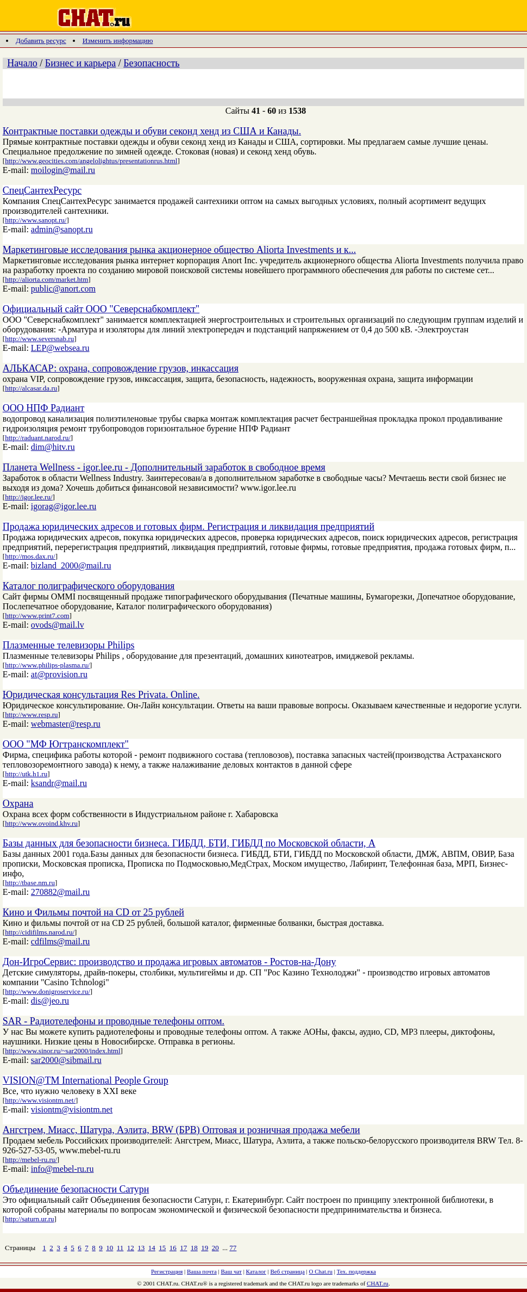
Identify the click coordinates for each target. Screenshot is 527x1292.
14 (151, 1248)
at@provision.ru (59, 674)
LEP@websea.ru (60, 348)
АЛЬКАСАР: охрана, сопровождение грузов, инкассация (121, 368)
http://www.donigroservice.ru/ (47, 991)
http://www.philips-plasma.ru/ (47, 665)
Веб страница (288, 1271)
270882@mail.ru (60, 892)
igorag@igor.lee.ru (63, 506)
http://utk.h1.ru (26, 774)
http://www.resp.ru (31, 714)
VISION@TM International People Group (85, 1080)
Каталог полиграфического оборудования (89, 585)
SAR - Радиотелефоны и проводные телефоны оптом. (113, 1021)
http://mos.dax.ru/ (30, 556)
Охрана (18, 803)
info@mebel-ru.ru (62, 1168)
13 (141, 1248)
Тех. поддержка (356, 1271)
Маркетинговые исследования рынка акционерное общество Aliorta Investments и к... (179, 249)
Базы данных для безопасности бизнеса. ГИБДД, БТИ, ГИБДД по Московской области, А (189, 843)
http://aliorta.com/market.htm (46, 279)
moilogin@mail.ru (63, 170)
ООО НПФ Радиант (44, 408)
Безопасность (151, 63)
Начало (22, 63)
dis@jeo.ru (50, 1000)
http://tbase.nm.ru (30, 883)
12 (130, 1248)
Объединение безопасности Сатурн (76, 1189)
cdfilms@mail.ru (60, 941)
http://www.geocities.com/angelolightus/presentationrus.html (91, 161)
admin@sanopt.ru (62, 229)
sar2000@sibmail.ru (66, 1060)
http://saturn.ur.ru (29, 1219)
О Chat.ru (320, 1271)
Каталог (256, 1271)
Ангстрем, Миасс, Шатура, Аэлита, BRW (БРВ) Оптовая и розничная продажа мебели (181, 1129)
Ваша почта (202, 1271)
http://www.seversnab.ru (39, 339)
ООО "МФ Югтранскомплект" (66, 744)
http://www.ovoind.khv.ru (41, 823)
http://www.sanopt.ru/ (35, 220)
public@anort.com (63, 288)
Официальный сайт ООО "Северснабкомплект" (101, 309)
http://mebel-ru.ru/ (31, 1159)
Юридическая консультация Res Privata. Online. (101, 694)
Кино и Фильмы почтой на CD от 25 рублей (93, 912)
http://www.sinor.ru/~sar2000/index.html (62, 1051)
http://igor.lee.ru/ (28, 497)
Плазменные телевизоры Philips (69, 645)
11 (120, 1248)
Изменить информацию (118, 40)
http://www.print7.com (37, 615)
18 (194, 1248)
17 (183, 1248)
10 (109, 1248)
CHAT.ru (377, 1283)
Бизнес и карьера (80, 63)
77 (232, 1248)
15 (162, 1248)
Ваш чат (231, 1271)
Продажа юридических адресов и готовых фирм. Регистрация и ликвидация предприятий (188, 526)
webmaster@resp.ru (66, 723)
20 (215, 1248)
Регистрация (167, 1271)
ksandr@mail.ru (59, 783)
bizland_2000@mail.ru (71, 565)
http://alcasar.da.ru (31, 388)
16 (173, 1248)
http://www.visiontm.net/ (40, 1100)
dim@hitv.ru (53, 447)
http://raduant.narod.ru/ (38, 438)
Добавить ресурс (41, 40)
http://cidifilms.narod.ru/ (39, 932)
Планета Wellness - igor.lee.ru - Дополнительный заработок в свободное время (164, 467)
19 (204, 1248)
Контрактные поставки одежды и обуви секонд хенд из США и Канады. (152, 131)
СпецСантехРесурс (42, 190)
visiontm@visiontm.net (71, 1109)
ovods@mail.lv (57, 624)
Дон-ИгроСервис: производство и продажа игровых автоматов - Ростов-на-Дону (169, 961)
